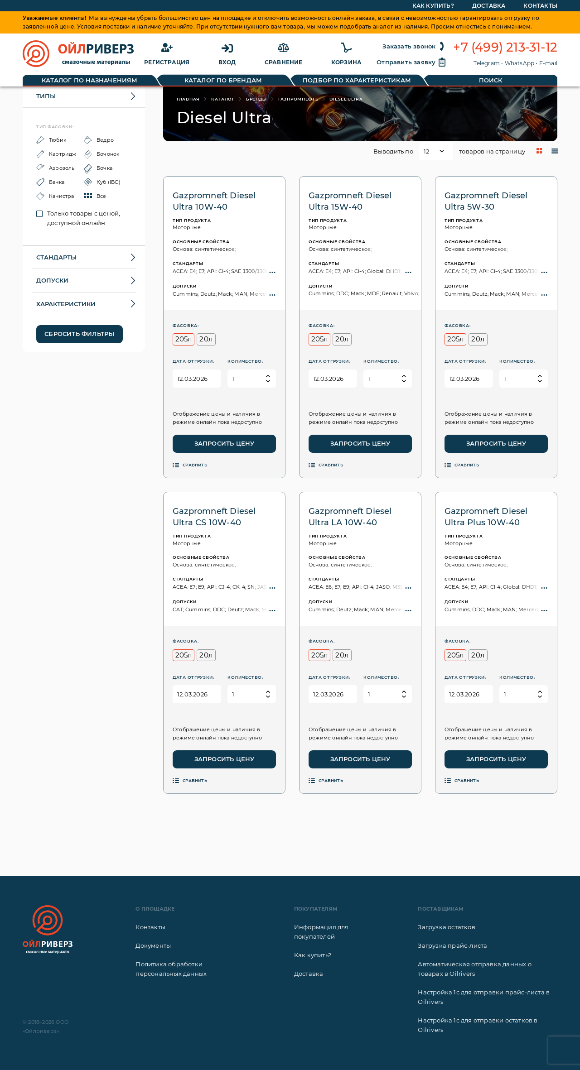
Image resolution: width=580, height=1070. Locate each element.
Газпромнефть (298, 98)
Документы (153, 945)
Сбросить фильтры (79, 333)
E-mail (548, 63)
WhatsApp (520, 63)
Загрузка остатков (446, 927)
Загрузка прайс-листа (452, 945)
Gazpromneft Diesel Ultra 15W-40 (350, 201)
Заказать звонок (414, 46)
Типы (46, 96)
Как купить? (312, 955)
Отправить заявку (411, 62)
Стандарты (56, 257)
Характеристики (66, 303)
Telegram (487, 63)
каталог (223, 98)
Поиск (491, 80)
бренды (256, 98)
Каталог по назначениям (89, 80)
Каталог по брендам (223, 80)
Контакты (150, 927)
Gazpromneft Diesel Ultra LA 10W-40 (350, 517)
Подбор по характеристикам (357, 80)
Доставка (309, 973)
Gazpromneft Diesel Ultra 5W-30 (486, 201)
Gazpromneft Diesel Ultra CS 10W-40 (214, 517)
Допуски (52, 280)
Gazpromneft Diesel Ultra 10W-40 (214, 201)
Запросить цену (224, 443)
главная (188, 98)
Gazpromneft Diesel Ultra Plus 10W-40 (486, 517)
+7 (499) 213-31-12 (505, 47)
